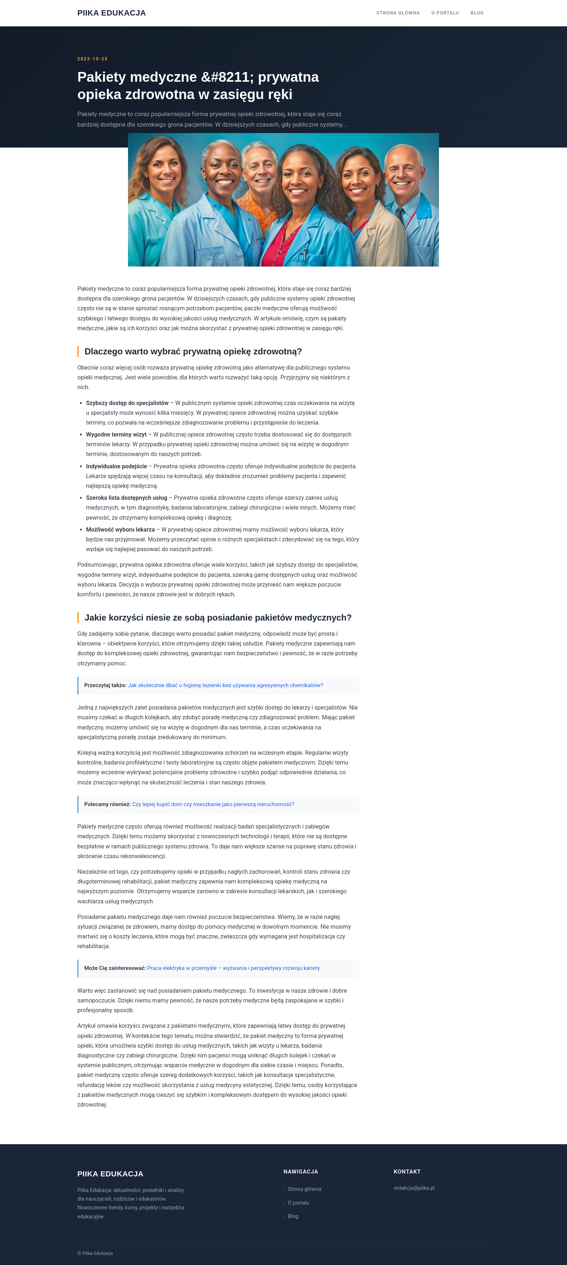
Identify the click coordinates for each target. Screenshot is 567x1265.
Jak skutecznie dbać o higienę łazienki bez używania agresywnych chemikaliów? (225, 685)
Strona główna (398, 13)
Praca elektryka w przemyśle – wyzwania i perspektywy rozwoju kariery (233, 968)
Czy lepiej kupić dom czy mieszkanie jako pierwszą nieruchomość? (213, 804)
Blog (477, 13)
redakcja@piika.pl (414, 1188)
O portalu (445, 13)
